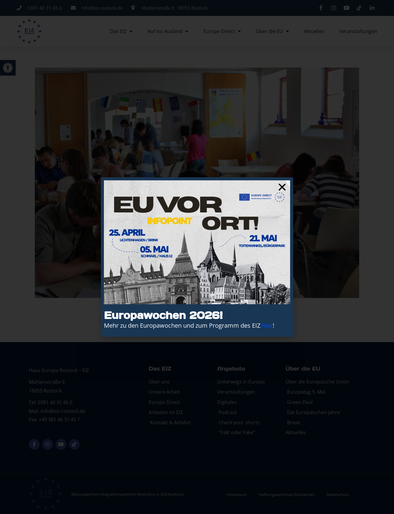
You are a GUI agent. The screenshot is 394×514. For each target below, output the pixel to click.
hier (267, 325)
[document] (197, 257)
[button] (282, 187)
